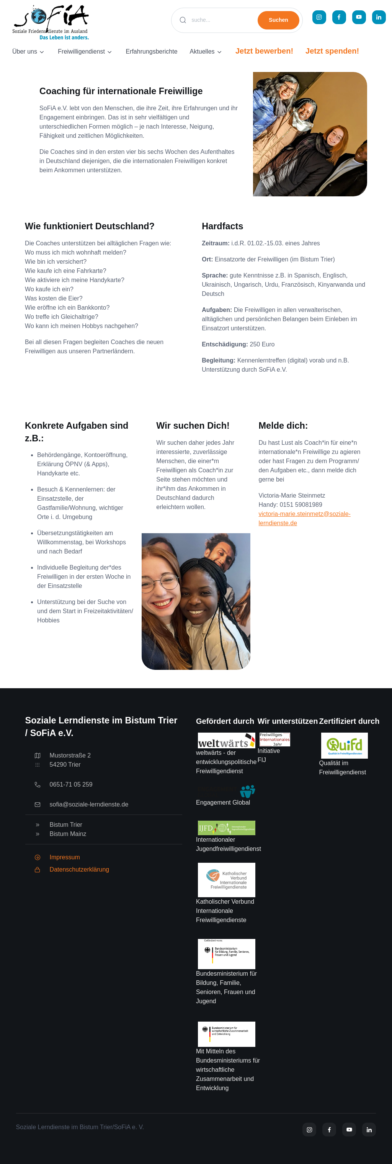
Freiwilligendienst (81, 51)
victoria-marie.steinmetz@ (294, 514)
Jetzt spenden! (332, 51)
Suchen (278, 20)
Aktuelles (202, 51)
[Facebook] (339, 17)
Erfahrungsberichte (151, 51)
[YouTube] (359, 17)
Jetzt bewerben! (264, 51)
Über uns (24, 51)
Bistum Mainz (68, 834)
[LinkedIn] (379, 17)
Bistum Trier (66, 824)
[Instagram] (319, 17)
